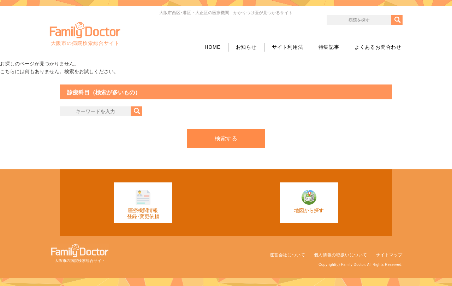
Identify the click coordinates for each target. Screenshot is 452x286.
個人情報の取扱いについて (340, 254)
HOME (212, 47)
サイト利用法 (287, 47)
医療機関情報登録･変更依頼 (143, 204)
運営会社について (287, 254)
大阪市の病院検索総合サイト (85, 34)
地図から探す (309, 201)
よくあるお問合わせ (378, 47)
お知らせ (246, 47)
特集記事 (329, 47)
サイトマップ (389, 254)
